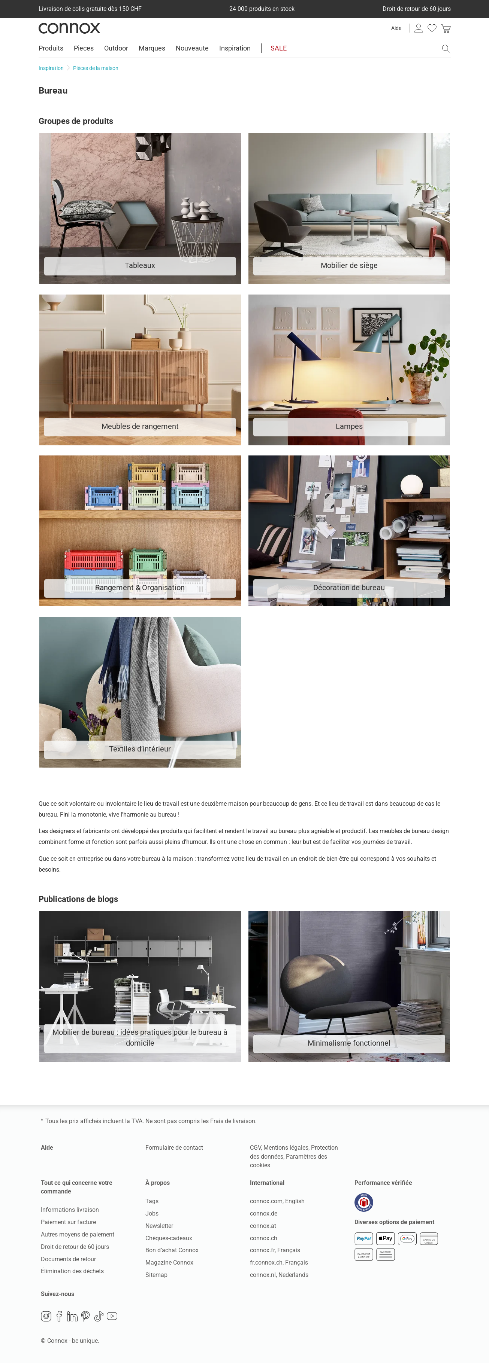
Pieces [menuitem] (84, 48)
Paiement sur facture (68, 1222)
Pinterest (85, 1316)
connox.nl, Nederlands (279, 1274)
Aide (396, 28)
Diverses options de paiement (394, 1222)
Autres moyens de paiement (77, 1234)
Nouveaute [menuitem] (192, 48)
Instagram (46, 1316)
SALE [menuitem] (279, 48)
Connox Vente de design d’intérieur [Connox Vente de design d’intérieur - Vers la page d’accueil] (69, 28)
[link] (446, 28)
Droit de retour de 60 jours (75, 1246)
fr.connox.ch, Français (279, 1262)
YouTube (112, 1316)
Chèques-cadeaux (168, 1238)
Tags (152, 1201)
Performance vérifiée (383, 1182)
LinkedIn (72, 1316)
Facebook (59, 1316)
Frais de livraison (232, 1121)
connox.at (263, 1225)
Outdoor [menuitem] (116, 48)
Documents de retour (68, 1259)
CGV (255, 1147)
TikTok (99, 1316)
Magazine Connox (169, 1262)
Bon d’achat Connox (172, 1250)
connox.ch (263, 1238)
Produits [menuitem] (51, 48)
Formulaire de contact (174, 1147)
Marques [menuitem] (152, 48)
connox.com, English (277, 1201)
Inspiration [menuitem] (235, 48)
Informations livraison (70, 1209)
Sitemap (156, 1274)
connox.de (263, 1213)
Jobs (152, 1213)
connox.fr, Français (275, 1250)
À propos (157, 1182)
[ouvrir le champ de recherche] (446, 49)
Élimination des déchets (72, 1271)
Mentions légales (285, 1147)
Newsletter (159, 1225)
